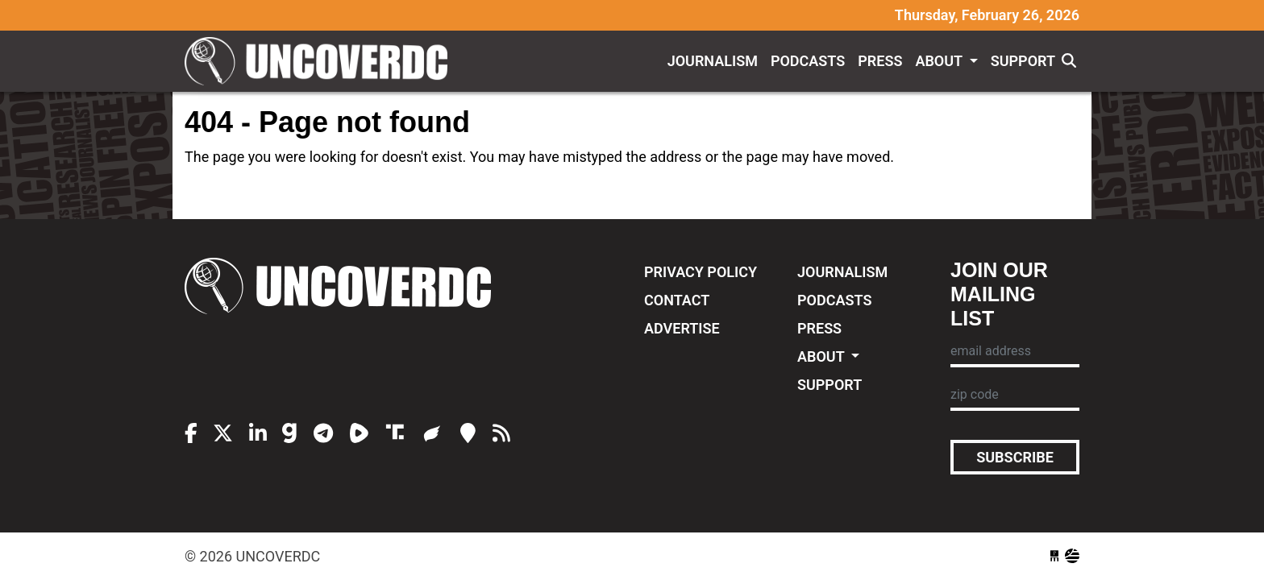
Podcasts (808, 60)
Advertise (682, 328)
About (940, 60)
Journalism (712, 60)
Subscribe (1015, 457)
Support (1023, 60)
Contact (676, 300)
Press (880, 60)
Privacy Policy (700, 271)
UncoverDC (322, 61)
